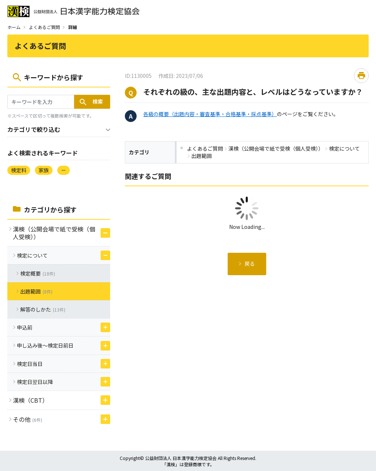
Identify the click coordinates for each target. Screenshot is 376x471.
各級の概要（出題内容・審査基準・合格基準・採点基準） (210, 114)
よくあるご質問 (44, 27)
